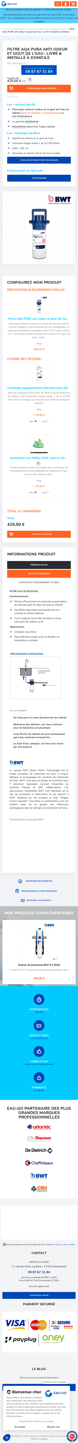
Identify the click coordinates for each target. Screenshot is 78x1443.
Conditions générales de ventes (54, 1436)
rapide (39, 1004)
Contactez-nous (39, 1295)
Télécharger (39, 178)
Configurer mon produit (42, 88)
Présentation (39, 564)
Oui (45, 421)
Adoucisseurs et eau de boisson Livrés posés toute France (39, 29)
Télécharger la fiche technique (39, 891)
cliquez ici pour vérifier (65, 1244)
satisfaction (32, 121)
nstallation (19, 126)
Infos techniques (39, 573)
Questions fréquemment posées (39, 582)
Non (33, 421)
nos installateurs (22, 116)
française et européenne (39, 1056)
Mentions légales (40, 1439)
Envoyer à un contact (39, 900)
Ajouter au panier (42, 534)
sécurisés (39, 1082)
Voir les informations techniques (39, 160)
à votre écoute (39, 1030)
